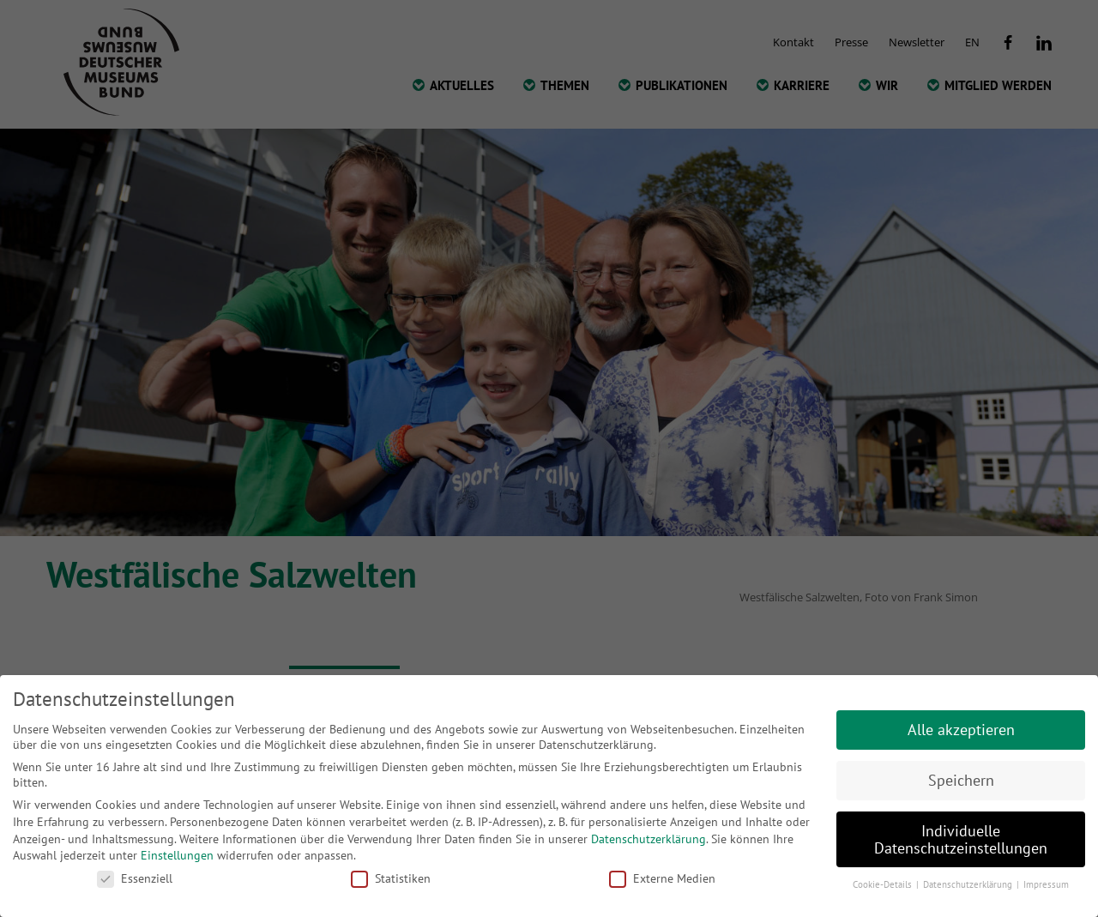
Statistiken (391, 878)
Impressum (1046, 884)
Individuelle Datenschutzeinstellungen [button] (960, 839)
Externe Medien (662, 878)
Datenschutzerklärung (648, 839)
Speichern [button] (961, 780)
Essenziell (134, 878)
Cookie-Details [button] (883, 884)
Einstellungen (177, 855)
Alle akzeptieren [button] (961, 729)
